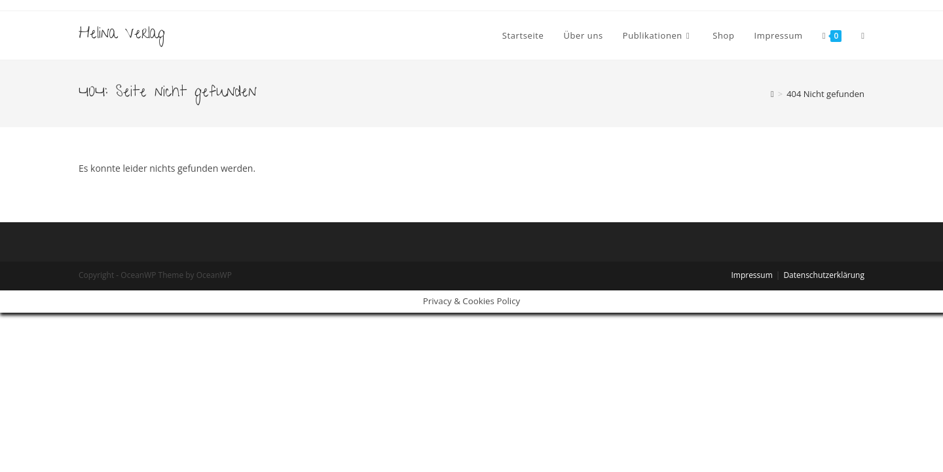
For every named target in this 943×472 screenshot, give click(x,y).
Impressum (751, 275)
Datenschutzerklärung (823, 275)
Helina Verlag (122, 35)
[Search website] (862, 35)
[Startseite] (772, 94)
